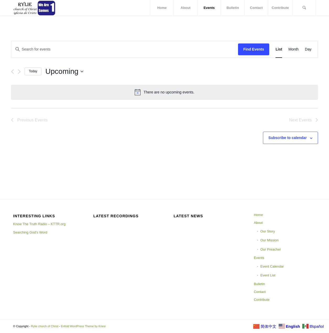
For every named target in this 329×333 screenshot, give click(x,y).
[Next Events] (19, 71)
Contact (260, 292)
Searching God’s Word (30, 232)
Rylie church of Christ (44, 326)
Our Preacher (270, 249)
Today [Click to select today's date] (33, 71)
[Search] (304, 8)
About (258, 223)
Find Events (253, 49)
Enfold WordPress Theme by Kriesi (83, 326)
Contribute (261, 300)
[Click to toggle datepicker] (64, 71)
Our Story (267, 231)
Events (259, 258)
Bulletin (259, 284)
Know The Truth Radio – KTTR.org (39, 224)
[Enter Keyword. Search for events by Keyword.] (124, 49)
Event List (267, 275)
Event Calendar (272, 266)
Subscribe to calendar (287, 138)
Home (258, 215)
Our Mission (269, 240)
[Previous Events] (12, 71)
